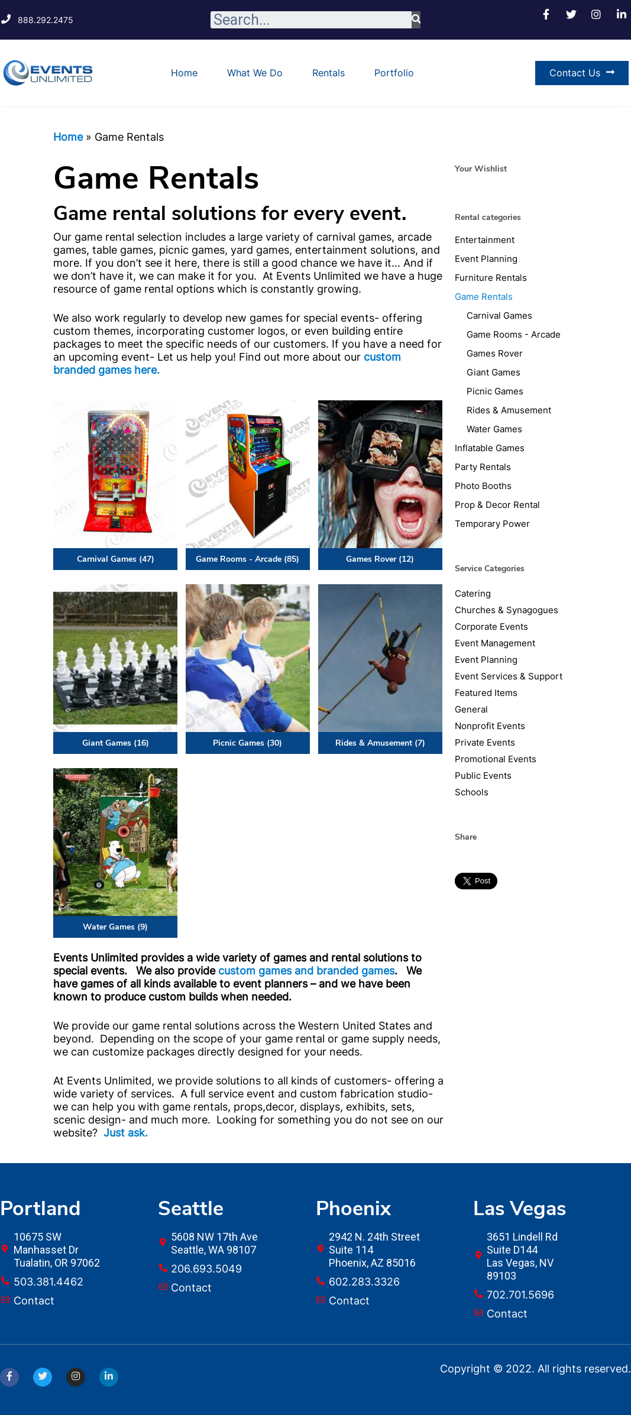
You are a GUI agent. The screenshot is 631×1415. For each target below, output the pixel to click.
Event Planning (486, 258)
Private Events (485, 742)
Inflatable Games (490, 448)
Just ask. (125, 1132)
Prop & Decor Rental (497, 504)
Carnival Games (499, 315)
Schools (471, 792)
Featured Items (486, 692)
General (471, 709)
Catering (473, 593)
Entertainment (484, 239)
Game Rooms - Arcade (514, 334)
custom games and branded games (306, 970)
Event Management (495, 643)
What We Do (255, 73)
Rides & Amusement (509, 410)
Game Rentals (484, 296)
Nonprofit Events (490, 725)
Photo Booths (483, 485)
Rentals (328, 73)
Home (184, 73)
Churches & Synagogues (506, 610)
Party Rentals (483, 466)
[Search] (416, 19)
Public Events (483, 775)
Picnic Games (495, 391)
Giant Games (493, 372)
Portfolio (394, 73)
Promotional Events (495, 759)
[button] (582, 73)
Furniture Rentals (491, 277)
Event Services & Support (508, 676)
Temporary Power (492, 523)
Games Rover (495, 353)
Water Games (494, 429)
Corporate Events (491, 626)
